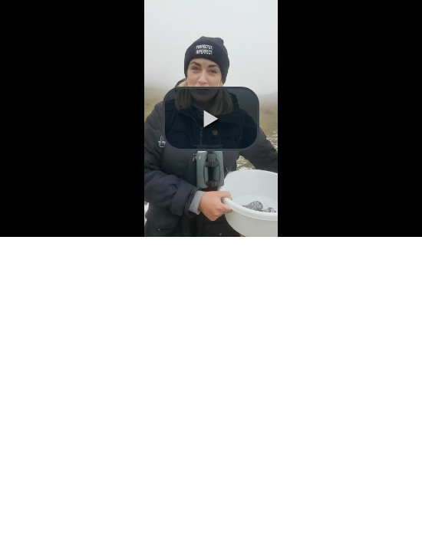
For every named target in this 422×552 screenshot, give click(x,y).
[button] (211, 119)
